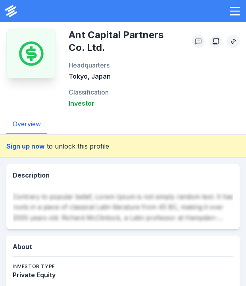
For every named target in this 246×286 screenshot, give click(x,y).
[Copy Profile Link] (233, 41)
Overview (27, 124)
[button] (235, 11)
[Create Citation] (215, 41)
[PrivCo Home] (11, 11)
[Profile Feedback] (198, 41)
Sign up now (25, 146)
